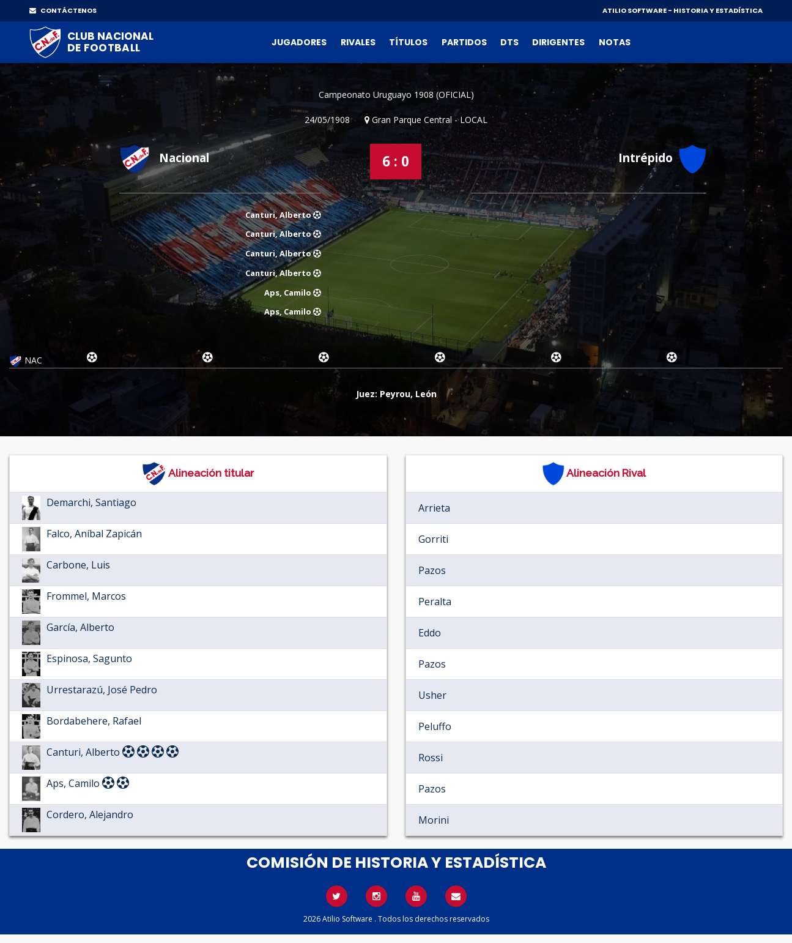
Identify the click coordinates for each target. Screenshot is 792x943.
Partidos (464, 42)
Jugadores (299, 42)
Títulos (408, 42)
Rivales (358, 42)
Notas (615, 42)
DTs (509, 42)
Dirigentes (558, 42)
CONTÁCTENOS (63, 10)
